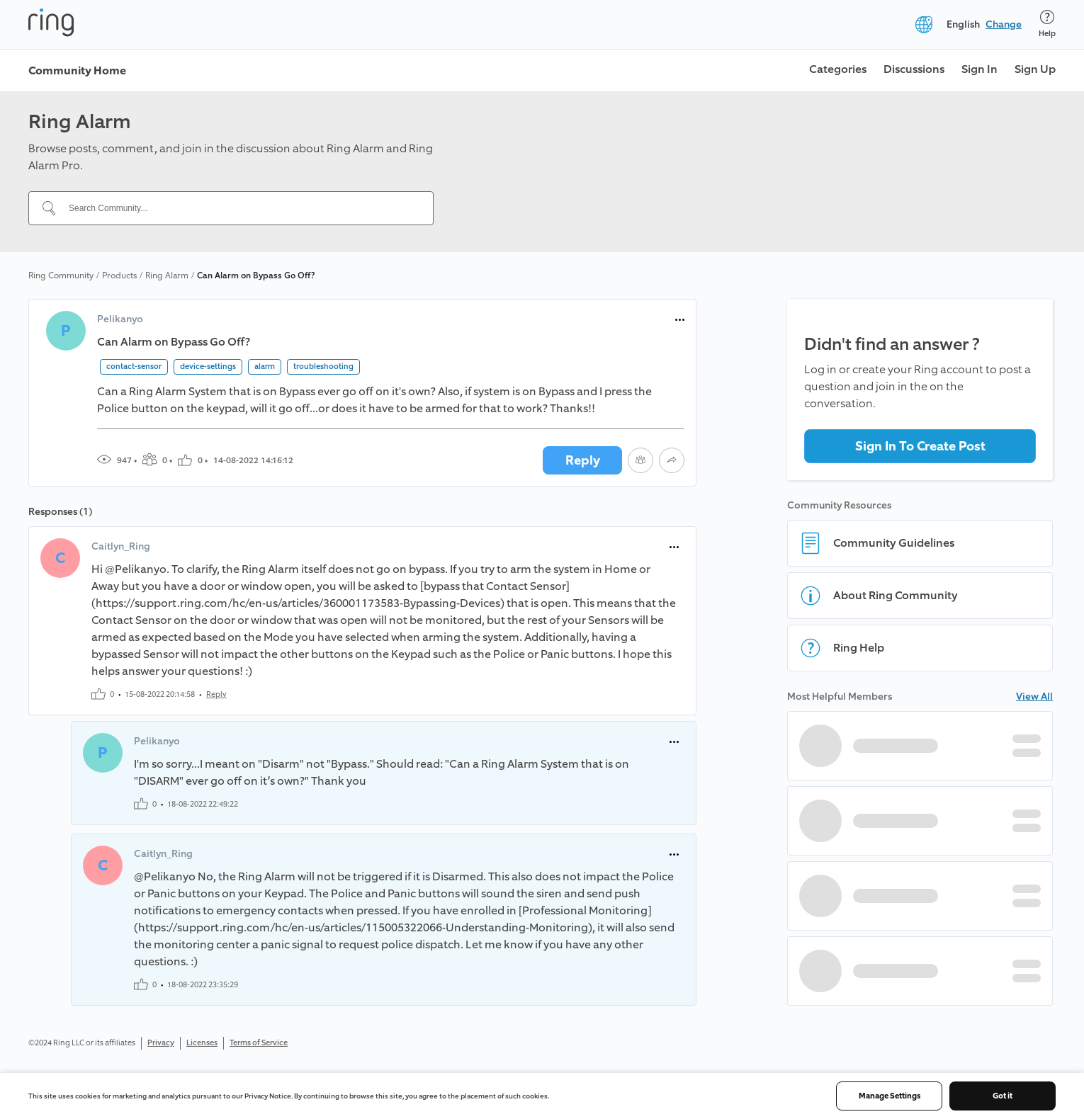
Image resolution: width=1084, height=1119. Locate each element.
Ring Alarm (166, 275)
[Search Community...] (239, 208)
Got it (1002, 1096)
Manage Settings (889, 1096)
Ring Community (61, 275)
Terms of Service (259, 1043)
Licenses (202, 1043)
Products (119, 275)
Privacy (160, 1043)
